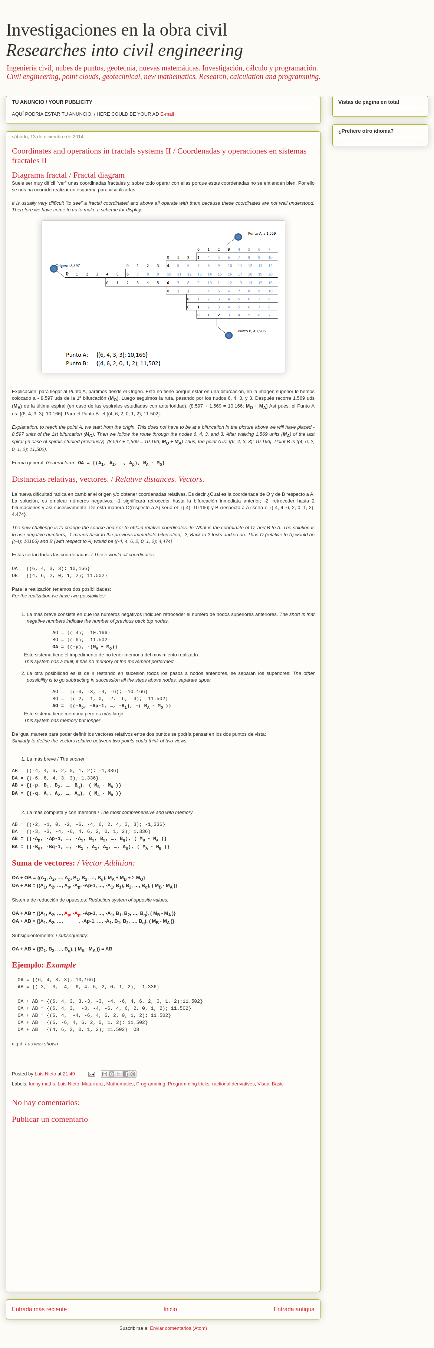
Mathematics (120, 1084)
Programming (150, 1084)
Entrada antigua (294, 1309)
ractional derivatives (233, 1084)
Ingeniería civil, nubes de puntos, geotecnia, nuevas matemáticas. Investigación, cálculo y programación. (163, 72)
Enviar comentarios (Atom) (178, 1328)
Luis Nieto (68, 1084)
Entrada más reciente (39, 1309)
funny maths (42, 1084)
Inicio (170, 1309)
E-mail (167, 114)
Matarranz (93, 1084)
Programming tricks (189, 1084)
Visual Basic (270, 1084)
